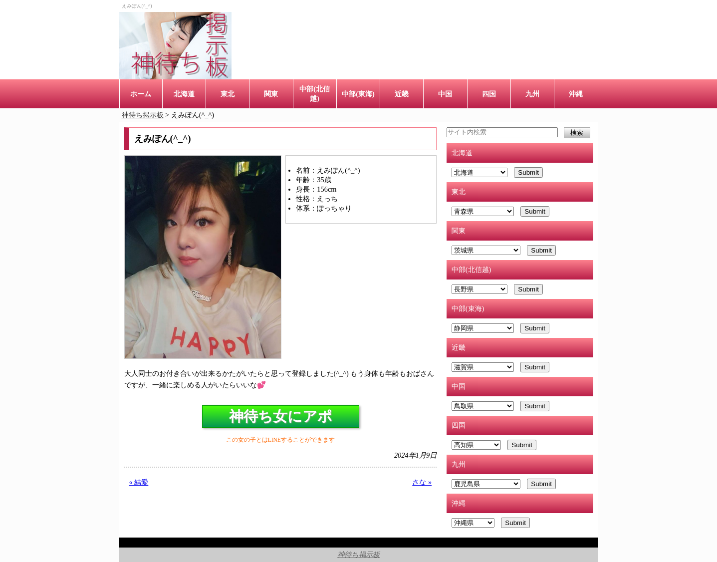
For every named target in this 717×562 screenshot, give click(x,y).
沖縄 (576, 94)
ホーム (140, 94)
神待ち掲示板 (358, 555)
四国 (489, 94)
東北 (228, 94)
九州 (532, 94)
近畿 (402, 94)
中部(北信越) (314, 93)
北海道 (184, 94)
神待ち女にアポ (280, 416)
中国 (445, 94)
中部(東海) (358, 94)
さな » (422, 482)
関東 (271, 94)
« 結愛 (139, 482)
